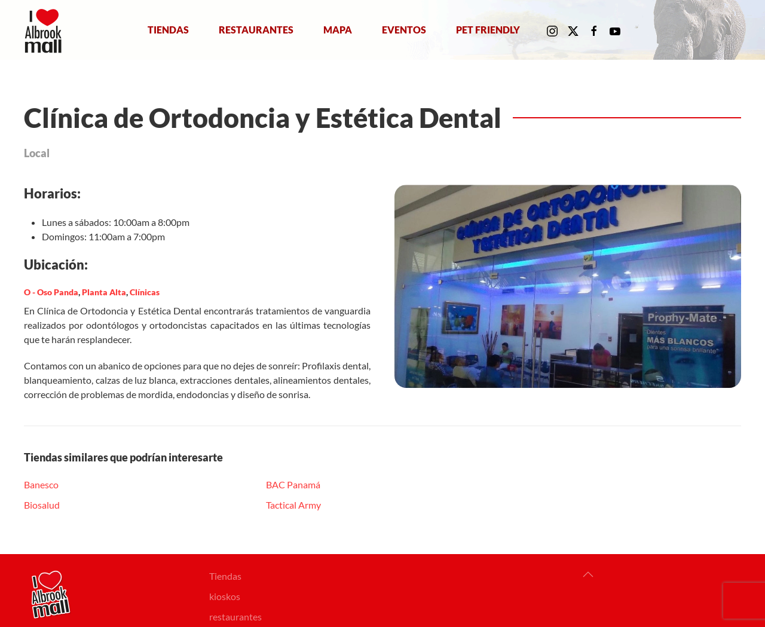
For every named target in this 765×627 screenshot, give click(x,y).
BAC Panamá (293, 484)
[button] (588, 574)
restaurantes (235, 616)
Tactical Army (293, 504)
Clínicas (145, 292)
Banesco (41, 484)
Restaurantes (256, 29)
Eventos (404, 29)
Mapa (337, 29)
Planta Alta (104, 292)
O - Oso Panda (51, 292)
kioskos (224, 596)
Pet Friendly (488, 29)
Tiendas (168, 29)
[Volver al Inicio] (46, 30)
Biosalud (42, 504)
